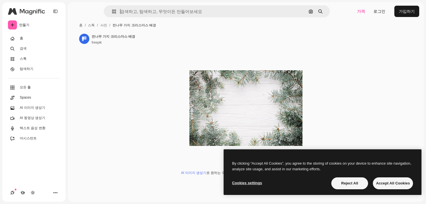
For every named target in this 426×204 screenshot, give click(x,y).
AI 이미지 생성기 (193, 173)
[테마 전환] (32, 192)
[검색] (34, 48)
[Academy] (22, 192)
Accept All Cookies (393, 183)
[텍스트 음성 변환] (34, 128)
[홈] (34, 38)
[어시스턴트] (34, 138)
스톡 (91, 25)
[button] (112, 11)
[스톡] (34, 58)
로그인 (379, 11)
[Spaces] (34, 97)
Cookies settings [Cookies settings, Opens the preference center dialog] (247, 183)
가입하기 (407, 11)
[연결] (12, 192)
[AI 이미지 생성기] (34, 107)
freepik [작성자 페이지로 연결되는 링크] (97, 42)
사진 (103, 25)
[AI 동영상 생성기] (34, 118)
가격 (361, 11)
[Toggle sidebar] (55, 11)
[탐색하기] (34, 69)
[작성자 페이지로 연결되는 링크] (84, 39)
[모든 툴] (34, 87)
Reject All (349, 183)
